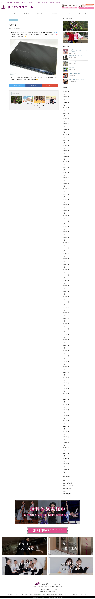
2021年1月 (66, 431)
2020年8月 (66, 458)
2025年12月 (66, 113)
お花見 (65, 491)
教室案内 (55, 13)
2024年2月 (66, 231)
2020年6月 (66, 469)
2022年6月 (66, 339)
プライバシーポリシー (71, 594)
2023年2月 (66, 296)
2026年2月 (66, 102)
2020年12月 (66, 437)
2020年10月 (66, 447)
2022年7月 (66, 334)
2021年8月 (66, 393)
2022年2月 (66, 361)
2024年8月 (66, 199)
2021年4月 (66, 415)
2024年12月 (66, 178)
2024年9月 (66, 194)
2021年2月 (66, 426)
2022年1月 (66, 366)
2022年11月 (66, 312)
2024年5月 (66, 215)
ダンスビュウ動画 (68, 485)
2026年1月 (66, 107)
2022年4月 (66, 350)
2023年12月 (66, 242)
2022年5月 (66, 345)
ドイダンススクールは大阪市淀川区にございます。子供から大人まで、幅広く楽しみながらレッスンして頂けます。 (31, 2)
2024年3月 (66, 226)
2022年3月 (66, 356)
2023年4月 (66, 285)
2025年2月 (66, 167)
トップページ (12, 13)
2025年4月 (66, 156)
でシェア (17, 85)
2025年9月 (66, 129)
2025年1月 (66, 172)
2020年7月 (66, 464)
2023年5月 (66, 280)
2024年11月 (66, 183)
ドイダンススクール (20, 7)
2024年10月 (66, 188)
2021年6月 (66, 404)
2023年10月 (66, 253)
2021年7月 (66, 399)
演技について (67, 480)
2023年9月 (66, 258)
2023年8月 (66, 264)
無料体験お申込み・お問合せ (55, 594)
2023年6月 (66, 275)
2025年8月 (66, 134)
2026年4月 (66, 91)
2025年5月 (66, 151)
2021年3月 (66, 420)
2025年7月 (66, 140)
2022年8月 (66, 329)
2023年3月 (66, 291)
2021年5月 (66, 410)
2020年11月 (66, 442)
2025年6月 (66, 145)
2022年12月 (66, 307)
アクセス (69, 13)
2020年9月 (66, 453)
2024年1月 (66, 237)
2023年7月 (66, 269)
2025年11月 (66, 118)
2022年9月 (66, 323)
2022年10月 (66, 318)
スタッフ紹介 (40, 13)
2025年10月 (66, 124)
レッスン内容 (26, 13)
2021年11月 (66, 377)
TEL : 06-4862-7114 (47, 589)
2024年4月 (66, 221)
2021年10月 (66, 383)
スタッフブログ (83, 13)
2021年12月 (66, 372)
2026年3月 (66, 97)
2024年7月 (66, 205)
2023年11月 (66, 248)
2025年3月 (66, 161)
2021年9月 (66, 388)
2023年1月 (66, 302)
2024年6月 (66, 210)
